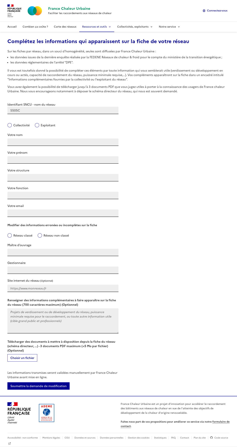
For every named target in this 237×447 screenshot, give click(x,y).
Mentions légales (51, 437)
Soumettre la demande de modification (38, 386)
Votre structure (18, 170)
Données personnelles (111, 437)
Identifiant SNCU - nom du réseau (31, 104)
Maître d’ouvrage (19, 245)
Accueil (12, 27)
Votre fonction (17, 188)
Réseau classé (22, 235)
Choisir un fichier (22, 358)
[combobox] (62, 110)
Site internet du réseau (30, 280)
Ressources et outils (94, 27)
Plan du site (200, 437)
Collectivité (21, 125)
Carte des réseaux (65, 27)
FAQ (173, 437)
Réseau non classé (56, 235)
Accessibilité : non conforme (22, 437)
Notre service (167, 27)
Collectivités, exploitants (132, 27)
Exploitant (48, 125)
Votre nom (15, 135)
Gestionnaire (16, 263)
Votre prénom (17, 152)
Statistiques (160, 437)
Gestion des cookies (138, 437)
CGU (67, 437)
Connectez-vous (217, 11)
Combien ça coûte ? (35, 27)
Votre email (15, 206)
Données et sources (84, 437)
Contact (184, 437)
